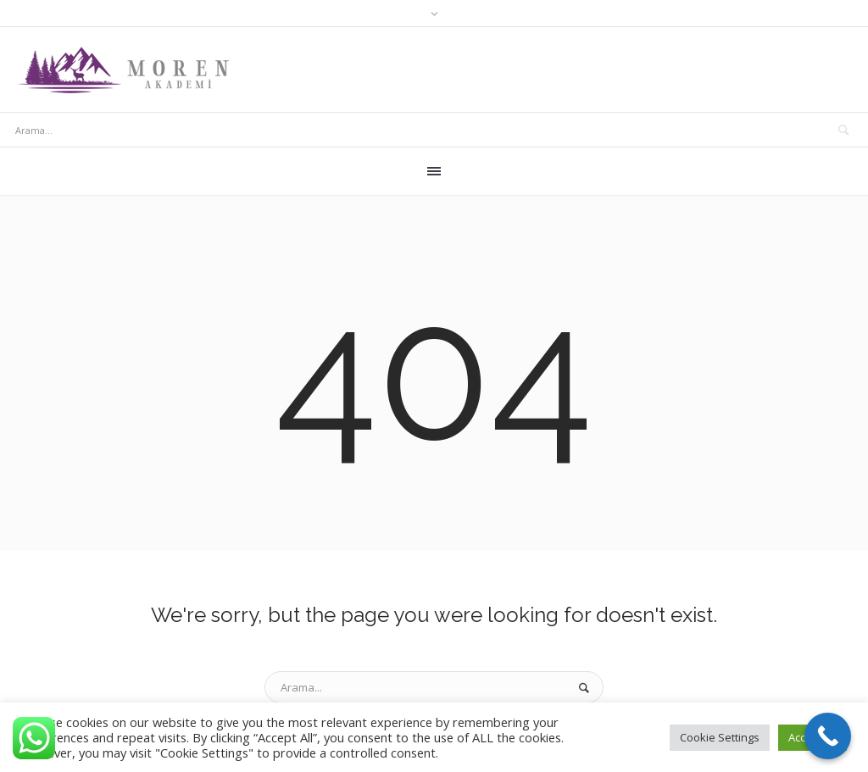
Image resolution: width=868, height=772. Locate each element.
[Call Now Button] (827, 736)
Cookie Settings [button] (720, 737)
